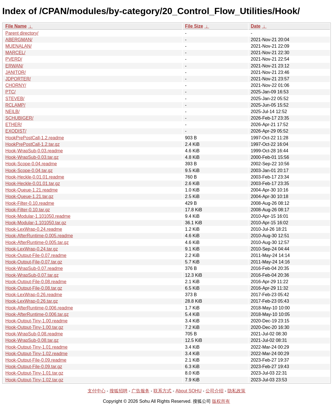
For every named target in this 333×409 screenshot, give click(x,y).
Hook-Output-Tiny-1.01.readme (36, 347)
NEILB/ (12, 111)
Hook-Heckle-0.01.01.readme (34, 177)
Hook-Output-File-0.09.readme (35, 360)
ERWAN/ (14, 65)
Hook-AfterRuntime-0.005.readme (39, 235)
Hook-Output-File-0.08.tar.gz (33, 288)
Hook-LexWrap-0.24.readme (33, 229)
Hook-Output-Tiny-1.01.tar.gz (34, 373)
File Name (16, 26)
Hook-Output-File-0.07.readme (35, 255)
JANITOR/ (15, 72)
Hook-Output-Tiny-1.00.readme (36, 320)
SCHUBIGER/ (19, 118)
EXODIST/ (15, 131)
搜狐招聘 (118, 390)
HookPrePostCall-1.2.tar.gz (32, 144)
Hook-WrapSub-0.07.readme (34, 268)
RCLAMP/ (15, 105)
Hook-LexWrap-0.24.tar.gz (31, 249)
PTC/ (10, 91)
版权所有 (221, 401)
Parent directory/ (21, 33)
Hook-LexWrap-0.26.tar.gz (31, 301)
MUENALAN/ (18, 46)
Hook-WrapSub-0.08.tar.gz (32, 340)
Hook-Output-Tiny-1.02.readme (36, 353)
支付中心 (97, 390)
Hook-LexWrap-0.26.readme (33, 294)
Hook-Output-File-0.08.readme (35, 281)
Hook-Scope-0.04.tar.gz (29, 170)
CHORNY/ (15, 85)
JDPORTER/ (18, 78)
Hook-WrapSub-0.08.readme (34, 333)
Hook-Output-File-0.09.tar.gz (33, 366)
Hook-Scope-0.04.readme (31, 163)
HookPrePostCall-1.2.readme (34, 137)
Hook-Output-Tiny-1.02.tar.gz (34, 379)
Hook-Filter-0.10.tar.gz (27, 209)
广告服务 (140, 390)
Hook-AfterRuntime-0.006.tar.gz (37, 314)
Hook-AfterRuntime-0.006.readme (39, 307)
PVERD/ (13, 59)
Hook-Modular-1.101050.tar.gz (35, 222)
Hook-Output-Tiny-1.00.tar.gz (34, 327)
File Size (194, 26)
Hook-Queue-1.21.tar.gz (29, 196)
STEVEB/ (14, 98)
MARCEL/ (15, 52)
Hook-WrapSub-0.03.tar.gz (32, 157)
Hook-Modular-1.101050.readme (37, 216)
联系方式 (162, 390)
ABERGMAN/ (18, 39)
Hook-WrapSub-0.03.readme (34, 150)
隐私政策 (236, 390)
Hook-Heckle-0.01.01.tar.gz (32, 183)
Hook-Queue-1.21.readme (31, 190)
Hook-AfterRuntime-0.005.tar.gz (37, 242)
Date (256, 26)
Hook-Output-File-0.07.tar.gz (33, 262)
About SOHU (188, 390)
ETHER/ (13, 124)
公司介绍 (214, 390)
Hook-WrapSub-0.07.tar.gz (32, 275)
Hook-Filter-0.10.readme (29, 203)
